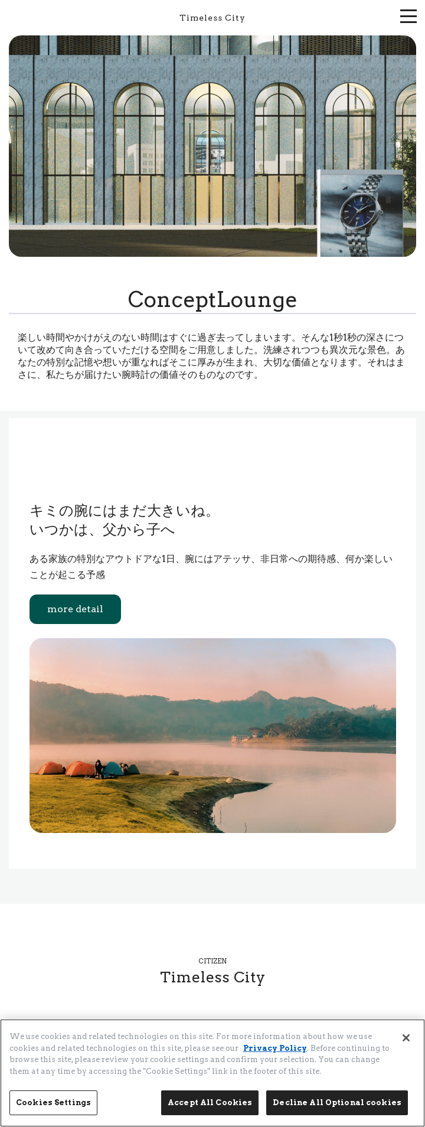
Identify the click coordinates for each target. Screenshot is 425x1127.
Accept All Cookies (210, 1102)
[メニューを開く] (408, 15)
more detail (75, 609)
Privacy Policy (275, 1048)
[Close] (406, 1038)
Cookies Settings (53, 1102)
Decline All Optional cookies (337, 1102)
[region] (212, 1073)
